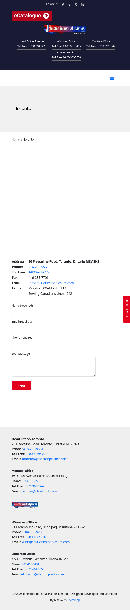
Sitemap (74, 600)
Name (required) (57, 309)
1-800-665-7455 (72, 46)
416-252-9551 (39, 267)
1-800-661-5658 (72, 57)
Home (16, 139)
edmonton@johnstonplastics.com (42, 574)
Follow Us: (52, 4)
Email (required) (57, 326)
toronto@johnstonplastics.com (51, 283)
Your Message (54, 364)
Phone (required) (57, 342)
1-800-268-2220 (37, 46)
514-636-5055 (30, 481)
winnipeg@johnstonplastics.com (46, 542)
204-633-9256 (33, 532)
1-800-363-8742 (106, 46)
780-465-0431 (30, 564)
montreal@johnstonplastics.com (41, 491)
